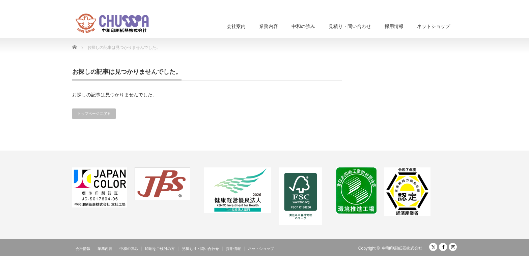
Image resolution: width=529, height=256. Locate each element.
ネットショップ (433, 26)
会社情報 (83, 249)
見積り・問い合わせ (350, 26)
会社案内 (236, 26)
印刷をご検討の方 (160, 249)
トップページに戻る (94, 113)
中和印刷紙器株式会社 (402, 248)
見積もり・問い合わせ (200, 249)
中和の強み (303, 26)
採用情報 (394, 26)
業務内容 (268, 26)
